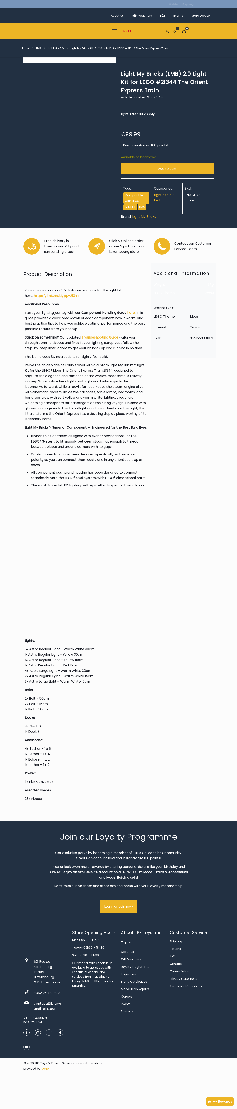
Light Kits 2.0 (56, 48)
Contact (176, 993)
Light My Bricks (144, 216)
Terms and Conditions (186, 1015)
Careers (126, 1026)
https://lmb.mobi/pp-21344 (56, 325)
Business (127, 1041)
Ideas (209, 322)
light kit (130, 207)
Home (25, 48)
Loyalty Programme (135, 996)
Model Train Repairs (135, 1018)
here (131, 342)
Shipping (176, 971)
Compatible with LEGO (134, 198)
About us (127, 981)
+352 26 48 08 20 (47, 1022)
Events (126, 1033)
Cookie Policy (179, 1001)
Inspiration (128, 1003)
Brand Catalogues (134, 1011)
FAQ (173, 986)
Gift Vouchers (131, 989)
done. (45, 1098)
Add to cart (167, 168)
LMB (38, 48)
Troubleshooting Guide (99, 366)
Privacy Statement (183, 1008)
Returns (175, 978)
